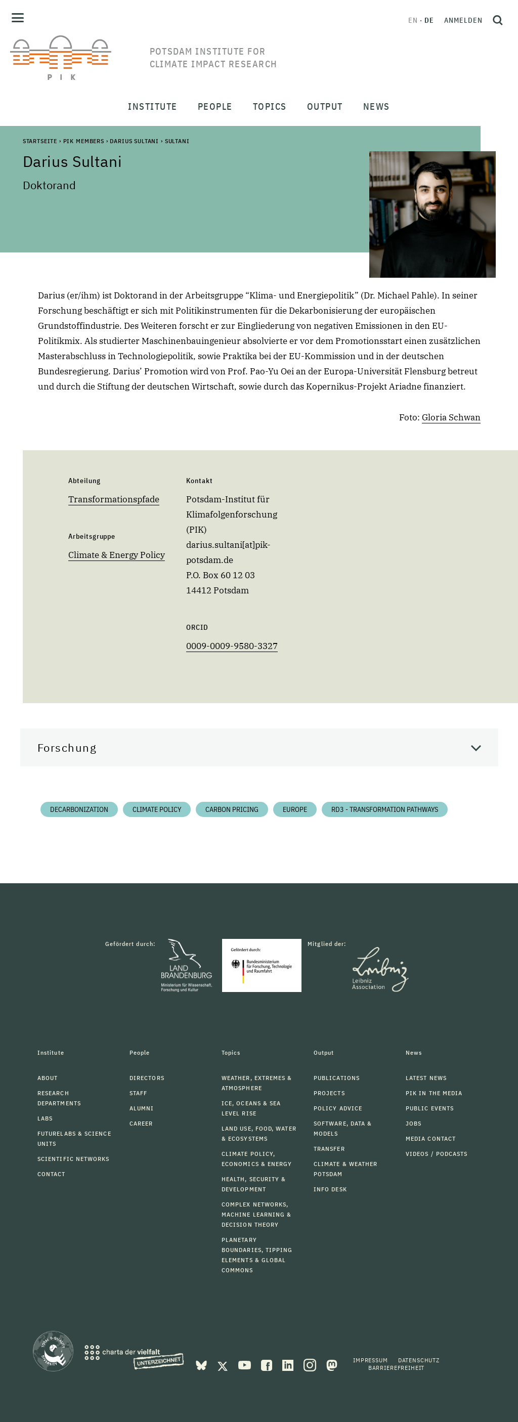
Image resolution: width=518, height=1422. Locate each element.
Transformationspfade (113, 499)
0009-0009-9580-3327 (232, 646)
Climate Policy (157, 809)
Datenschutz (419, 1360)
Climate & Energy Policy (116, 555)
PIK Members (83, 141)
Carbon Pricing (231, 809)
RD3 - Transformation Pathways (384, 809)
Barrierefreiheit (396, 1367)
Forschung (67, 747)
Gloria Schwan (451, 417)
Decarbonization (79, 809)
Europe (295, 809)
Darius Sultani (134, 141)
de (429, 20)
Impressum (370, 1360)
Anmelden (463, 20)
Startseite (40, 141)
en (413, 20)
